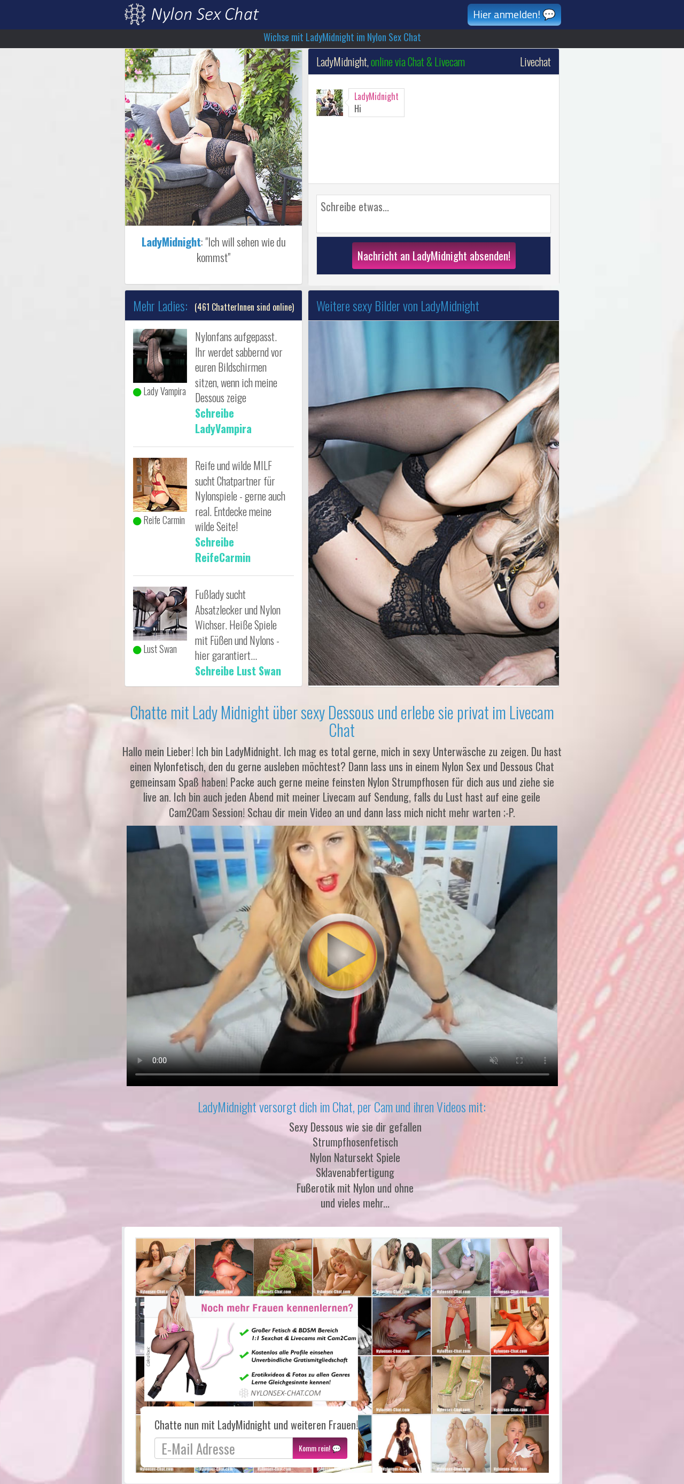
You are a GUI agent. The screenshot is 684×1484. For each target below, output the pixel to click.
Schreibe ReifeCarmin (223, 549)
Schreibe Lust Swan (238, 671)
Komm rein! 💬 (320, 1448)
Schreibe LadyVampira (223, 420)
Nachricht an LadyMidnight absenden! (433, 255)
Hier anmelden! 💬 (514, 14)
